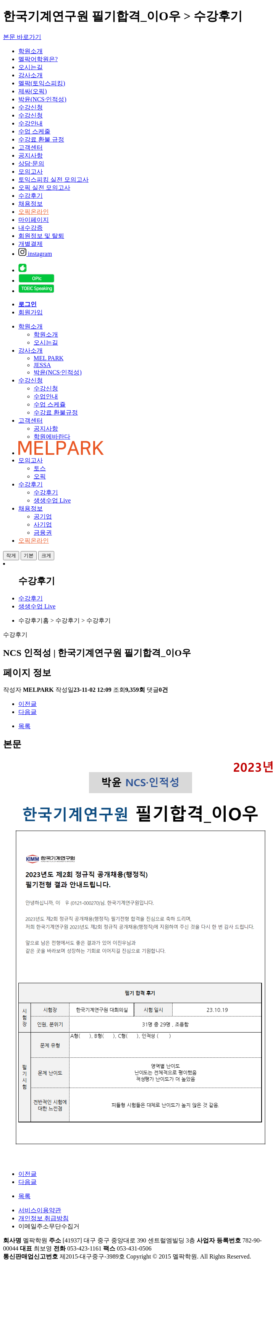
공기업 (43, 516)
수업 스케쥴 (50, 404)
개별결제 (30, 244)
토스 (40, 468)
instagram (35, 253)
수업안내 (46, 396)
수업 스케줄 (34, 131)
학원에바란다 (52, 436)
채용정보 (30, 203)
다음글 (27, 712)
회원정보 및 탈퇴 (41, 236)
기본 (29, 555)
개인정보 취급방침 (43, 1218)
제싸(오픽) (32, 91)
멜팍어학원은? (38, 59)
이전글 (27, 704)
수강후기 (30, 195)
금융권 (43, 532)
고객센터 (30, 147)
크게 (46, 555)
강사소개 (30, 75)
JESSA (42, 365)
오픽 (40, 476)
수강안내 (30, 123)
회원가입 (30, 312)
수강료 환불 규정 (41, 139)
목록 (24, 726)
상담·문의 (31, 163)
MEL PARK (48, 358)
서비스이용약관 (39, 1210)
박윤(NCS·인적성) (42, 99)
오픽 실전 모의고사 (44, 187)
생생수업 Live (52, 500)
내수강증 (30, 227)
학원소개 (30, 51)
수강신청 (30, 107)
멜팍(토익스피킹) (41, 83)
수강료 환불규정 (56, 412)
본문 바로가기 (22, 37)
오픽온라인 (33, 211)
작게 (11, 555)
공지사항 (30, 155)
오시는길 (30, 67)
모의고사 (30, 171)
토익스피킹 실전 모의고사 (53, 179)
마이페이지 (33, 219)
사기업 (43, 524)
